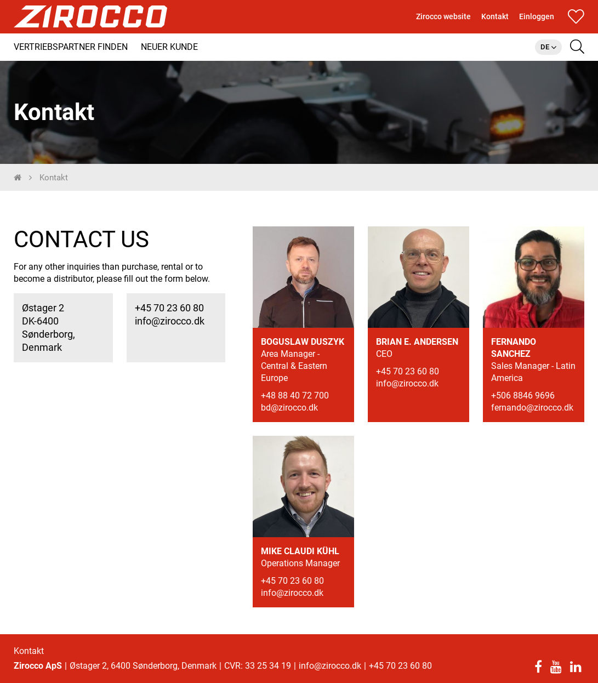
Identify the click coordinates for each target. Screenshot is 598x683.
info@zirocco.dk (169, 326)
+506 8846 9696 (523, 400)
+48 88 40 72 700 (295, 400)
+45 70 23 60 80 (169, 312)
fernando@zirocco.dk (532, 412)
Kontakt (29, 651)
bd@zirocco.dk (289, 412)
